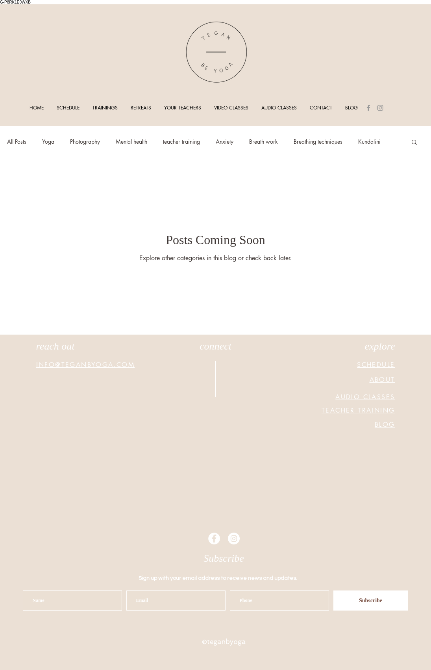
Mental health (131, 141)
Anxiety (224, 141)
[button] (414, 143)
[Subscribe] (370, 600)
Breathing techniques (318, 141)
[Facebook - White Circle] (214, 538)
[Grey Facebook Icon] (368, 108)
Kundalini (369, 141)
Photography (85, 141)
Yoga (48, 141)
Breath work (263, 141)
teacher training (181, 141)
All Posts (16, 141)
